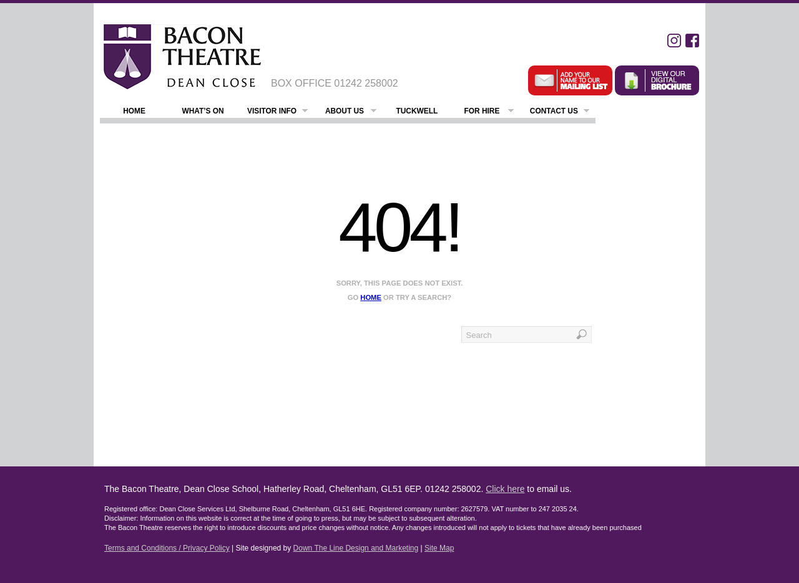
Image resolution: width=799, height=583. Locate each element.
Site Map (439, 548)
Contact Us (559, 112)
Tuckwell (417, 111)
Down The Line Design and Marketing (356, 548)
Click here (505, 489)
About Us (350, 112)
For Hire (489, 112)
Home (134, 111)
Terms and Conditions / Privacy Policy (167, 548)
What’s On (202, 111)
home (370, 297)
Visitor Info (277, 112)
